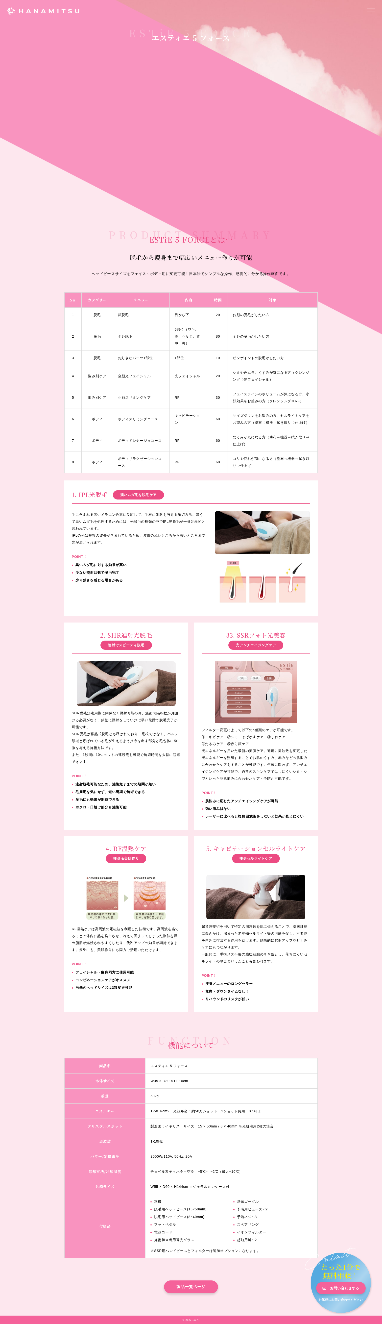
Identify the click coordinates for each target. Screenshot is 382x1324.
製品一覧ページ (190, 1287)
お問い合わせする (344, 1288)
